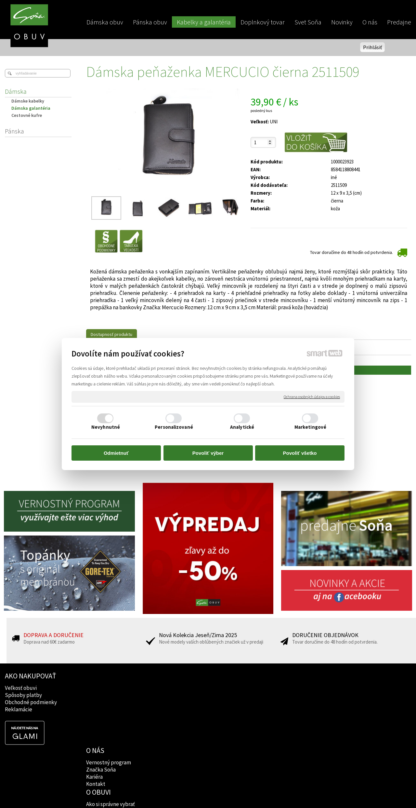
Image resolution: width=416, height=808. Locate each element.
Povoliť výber (208, 453)
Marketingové (310, 427)
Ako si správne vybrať (193, 687)
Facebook (262, 687)
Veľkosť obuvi (21, 687)
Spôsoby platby (23, 695)
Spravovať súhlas (319, 792)
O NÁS (96, 675)
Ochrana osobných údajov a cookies (312, 396)
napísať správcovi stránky (208, 792)
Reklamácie (18, 709)
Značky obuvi (184, 695)
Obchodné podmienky (31, 702)
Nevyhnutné (105, 427)
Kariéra (95, 702)
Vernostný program (109, 687)
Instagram (263, 695)
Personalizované (174, 427)
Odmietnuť (116, 453)
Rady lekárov (184, 702)
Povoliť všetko (300, 453)
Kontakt (96, 709)
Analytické (242, 427)
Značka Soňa (101, 695)
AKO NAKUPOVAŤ (30, 675)
